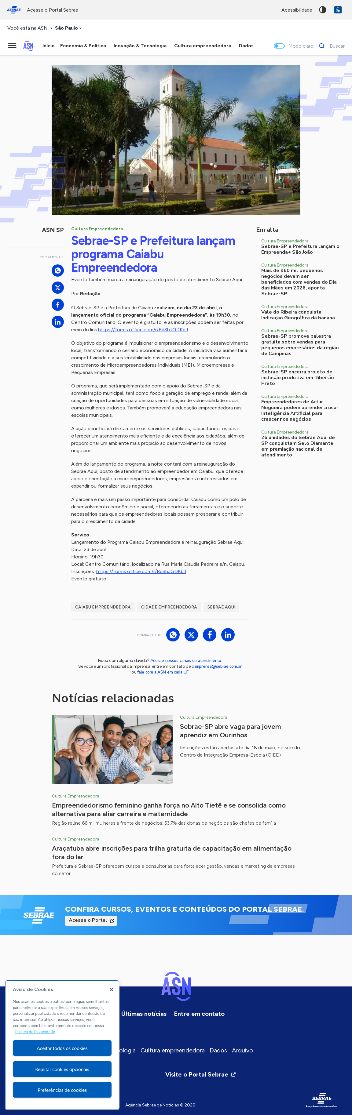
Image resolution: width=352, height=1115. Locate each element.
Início (48, 46)
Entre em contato (199, 1013)
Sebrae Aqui (221, 607)
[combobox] (69, 28)
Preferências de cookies (62, 1090)
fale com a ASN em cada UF (163, 672)
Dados (218, 1050)
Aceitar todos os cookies (62, 1048)
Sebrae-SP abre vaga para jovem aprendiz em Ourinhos (230, 730)
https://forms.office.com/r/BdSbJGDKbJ (143, 329)
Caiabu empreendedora (103, 607)
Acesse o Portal (88, 920)
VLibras (338, 9)
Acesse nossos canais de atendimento (185, 660)
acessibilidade (296, 10)
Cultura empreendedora (173, 1050)
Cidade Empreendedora (169, 607)
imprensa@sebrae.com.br (218, 666)
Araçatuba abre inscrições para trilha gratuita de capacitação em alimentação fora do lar (172, 852)
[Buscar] (330, 46)
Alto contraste (322, 9)
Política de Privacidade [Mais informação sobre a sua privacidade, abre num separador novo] (35, 1032)
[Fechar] (111, 989)
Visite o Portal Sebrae (200, 1074)
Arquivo (242, 1050)
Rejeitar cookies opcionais (62, 1069)
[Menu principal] (12, 46)
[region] (62, 1045)
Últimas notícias (144, 1013)
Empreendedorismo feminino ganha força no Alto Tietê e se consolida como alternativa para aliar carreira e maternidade (169, 809)
